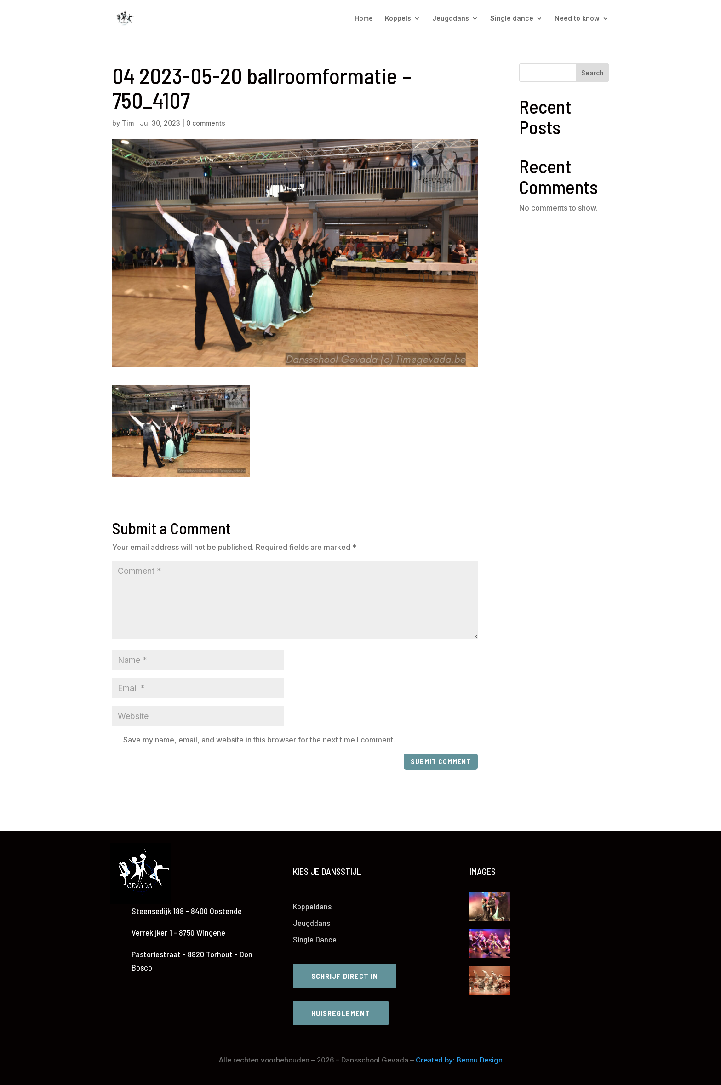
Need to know (577, 18)
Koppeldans (312, 906)
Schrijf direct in (344, 975)
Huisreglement (340, 1013)
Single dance (511, 18)
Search (592, 73)
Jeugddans (450, 18)
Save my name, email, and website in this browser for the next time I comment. (259, 739)
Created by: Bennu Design (459, 1060)
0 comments (205, 123)
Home (364, 18)
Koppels (398, 18)
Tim (128, 123)
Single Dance (315, 939)
